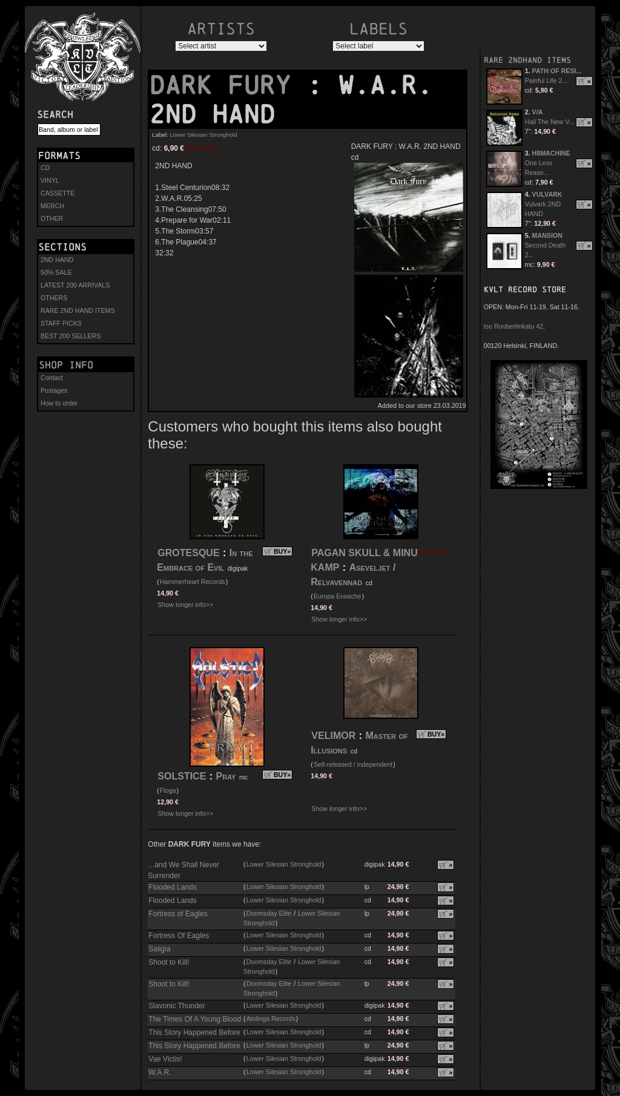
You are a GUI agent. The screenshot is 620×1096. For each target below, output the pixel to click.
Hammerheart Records (192, 581)
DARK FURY (227, 85)
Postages (54, 390)
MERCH (52, 205)
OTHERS (54, 297)
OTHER (52, 218)
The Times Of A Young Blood (194, 1019)
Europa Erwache (337, 596)
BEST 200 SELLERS (71, 336)
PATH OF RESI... (557, 70)
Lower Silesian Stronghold (203, 134)
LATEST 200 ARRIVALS (75, 285)
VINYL (50, 180)
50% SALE (56, 272)
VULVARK (547, 194)
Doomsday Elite (269, 913)
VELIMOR (333, 735)
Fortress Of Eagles (178, 935)
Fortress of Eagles (177, 914)
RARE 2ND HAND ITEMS (78, 310)
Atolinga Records (270, 1018)
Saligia (159, 949)
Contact (52, 377)
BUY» (282, 551)
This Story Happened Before (194, 1032)
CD (45, 167)
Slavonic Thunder (176, 1006)
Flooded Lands (172, 887)
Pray (226, 776)
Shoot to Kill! (168, 962)
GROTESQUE (188, 553)
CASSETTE (57, 193)
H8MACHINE (551, 153)
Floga (168, 790)
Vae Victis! (165, 1059)
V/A (537, 112)
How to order (59, 403)
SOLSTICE (181, 776)
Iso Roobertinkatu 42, (514, 326)
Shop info (66, 364)
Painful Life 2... (546, 80)
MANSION (547, 235)
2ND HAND (57, 259)
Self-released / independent (353, 764)
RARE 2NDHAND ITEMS (527, 60)
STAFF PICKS (61, 323)
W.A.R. (159, 1072)
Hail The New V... (550, 121)
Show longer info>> (185, 604)
